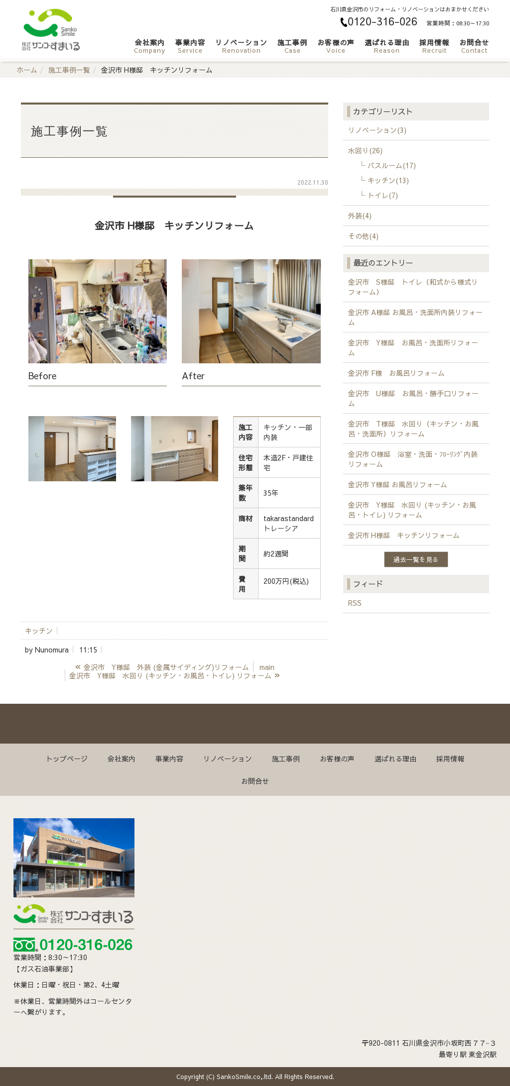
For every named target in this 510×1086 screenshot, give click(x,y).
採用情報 (434, 45)
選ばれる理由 (387, 45)
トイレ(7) (383, 195)
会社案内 (149, 45)
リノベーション (241, 45)
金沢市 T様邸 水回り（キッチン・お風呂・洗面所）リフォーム (413, 428)
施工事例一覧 (69, 70)
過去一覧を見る (416, 559)
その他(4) (363, 236)
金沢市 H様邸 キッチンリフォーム (404, 535)
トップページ (67, 758)
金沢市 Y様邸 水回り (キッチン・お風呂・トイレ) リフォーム (412, 510)
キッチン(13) (388, 180)
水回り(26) (365, 150)
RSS (355, 603)
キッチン (39, 631)
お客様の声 (336, 45)
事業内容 (190, 45)
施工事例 (292, 45)
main (266, 667)
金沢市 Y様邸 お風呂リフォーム (397, 484)
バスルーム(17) (392, 165)
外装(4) (360, 215)
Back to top (255, 724)
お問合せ (474, 45)
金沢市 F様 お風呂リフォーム (396, 373)
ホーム (26, 70)
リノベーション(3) (377, 130)
